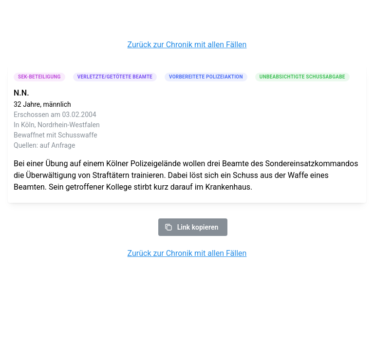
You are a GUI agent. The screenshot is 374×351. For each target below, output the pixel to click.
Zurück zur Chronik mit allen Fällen (187, 44)
